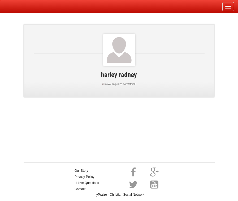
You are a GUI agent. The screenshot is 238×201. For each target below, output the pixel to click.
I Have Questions (87, 183)
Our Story (81, 171)
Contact (80, 189)
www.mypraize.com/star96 (120, 84)
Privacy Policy (84, 177)
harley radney (119, 75)
